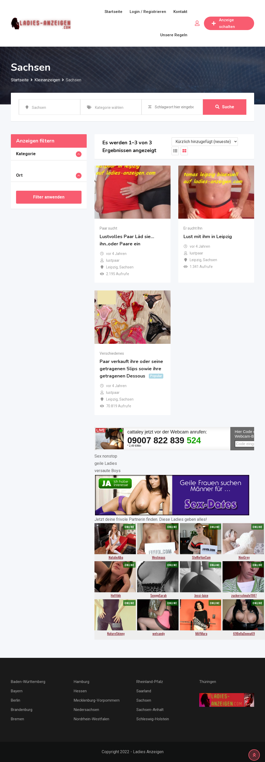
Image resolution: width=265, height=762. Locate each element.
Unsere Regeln (173, 35)
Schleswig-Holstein (152, 719)
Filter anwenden (48, 197)
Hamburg (81, 681)
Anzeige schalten (223, 23)
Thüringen (207, 681)
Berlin (15, 700)
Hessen (80, 691)
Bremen (17, 719)
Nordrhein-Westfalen (91, 719)
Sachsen (143, 700)
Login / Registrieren (148, 11)
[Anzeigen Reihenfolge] (205, 141)
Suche (224, 106)
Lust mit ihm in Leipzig (207, 236)
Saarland (143, 691)
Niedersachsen (86, 709)
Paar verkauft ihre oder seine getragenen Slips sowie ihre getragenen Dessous (131, 368)
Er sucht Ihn (192, 228)
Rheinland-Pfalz (149, 681)
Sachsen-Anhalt (150, 709)
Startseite (113, 11)
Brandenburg (21, 709)
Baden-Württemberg (28, 681)
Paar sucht (108, 228)
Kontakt (180, 11)
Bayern (17, 691)
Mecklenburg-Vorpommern (97, 700)
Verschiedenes (112, 353)
